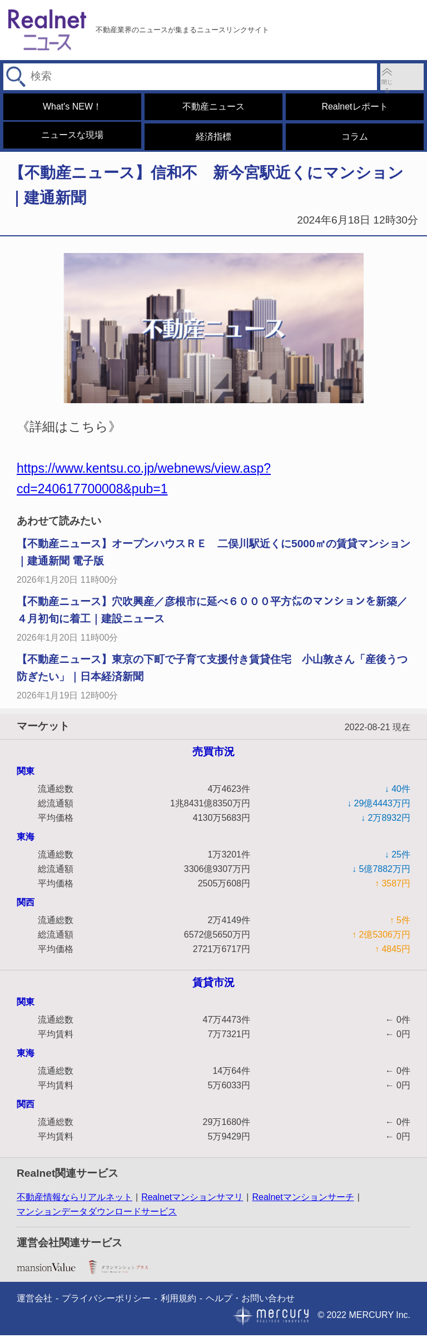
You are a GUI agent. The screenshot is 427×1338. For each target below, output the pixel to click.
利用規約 (178, 1301)
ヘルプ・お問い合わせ (250, 1301)
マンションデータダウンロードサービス (97, 1214)
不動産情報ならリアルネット (74, 1200)
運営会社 (34, 1301)
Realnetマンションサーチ (303, 1200)
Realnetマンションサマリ (192, 1200)
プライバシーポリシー (106, 1301)
